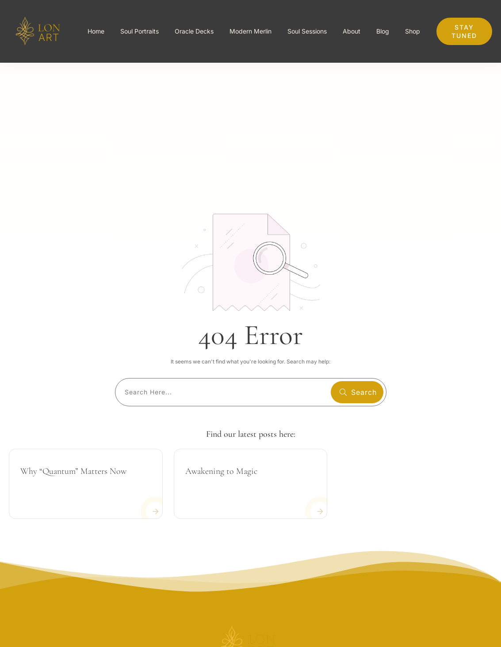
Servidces (475, 598)
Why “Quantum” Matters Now (73, 342)
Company (475, 578)
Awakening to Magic (221, 342)
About (482, 559)
